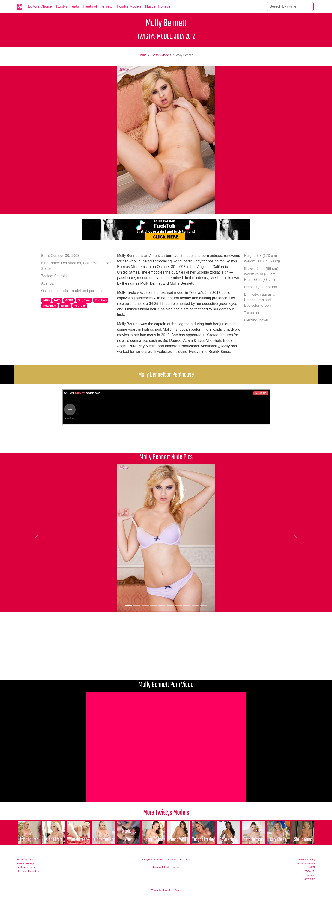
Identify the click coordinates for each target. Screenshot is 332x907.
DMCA (311, 867)
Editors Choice (40, 6)
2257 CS (310, 871)
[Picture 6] (170, 605)
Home (142, 55)
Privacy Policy (307, 859)
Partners (310, 875)
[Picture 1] (128, 605)
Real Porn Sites (172, 890)
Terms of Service (305, 863)
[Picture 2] (136, 605)
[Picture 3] (145, 605)
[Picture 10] (203, 605)
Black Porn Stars (26, 859)
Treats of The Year (98, 6)
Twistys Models (128, 6)
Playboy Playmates (28, 871)
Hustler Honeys (157, 6)
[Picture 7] (178, 605)
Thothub (156, 890)
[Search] (290, 6)
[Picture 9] (195, 605)
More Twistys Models (166, 813)
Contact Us (309, 879)
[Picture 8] (186, 605)
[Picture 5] (161, 605)
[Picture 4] (153, 605)
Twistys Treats (67, 6)
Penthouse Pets (26, 867)
